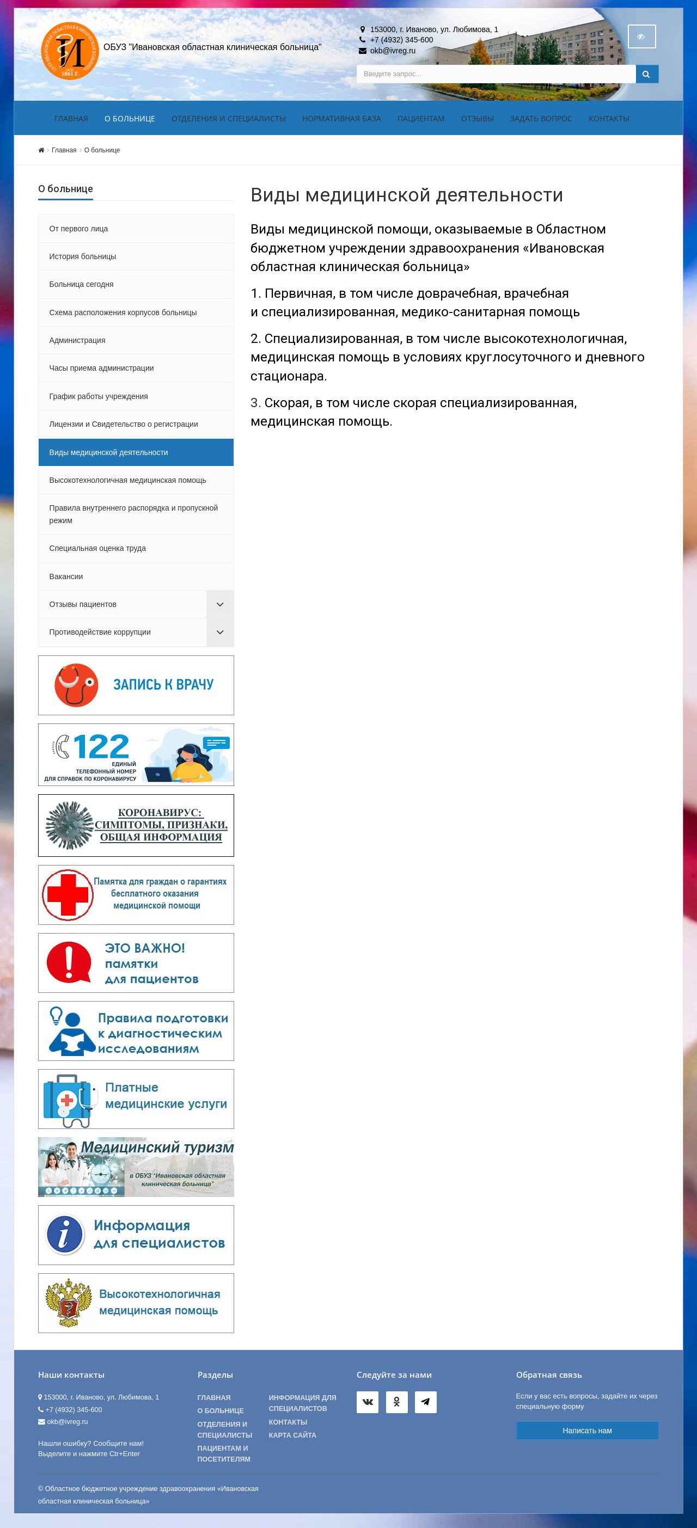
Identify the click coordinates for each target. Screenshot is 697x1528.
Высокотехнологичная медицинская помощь (128, 483)
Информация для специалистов (303, 1406)
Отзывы (477, 121)
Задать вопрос (541, 121)
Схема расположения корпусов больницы (123, 315)
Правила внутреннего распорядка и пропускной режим (134, 517)
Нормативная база (341, 121)
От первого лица (79, 232)
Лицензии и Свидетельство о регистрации (124, 427)
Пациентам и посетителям (224, 1457)
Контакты (609, 121)
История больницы (83, 259)
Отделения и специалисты (229, 121)
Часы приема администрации (102, 371)
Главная (71, 121)
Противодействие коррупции (100, 635)
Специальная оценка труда (98, 551)
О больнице (130, 121)
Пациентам (421, 121)
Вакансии (66, 579)
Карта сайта (292, 1439)
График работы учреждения (99, 399)
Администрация (78, 343)
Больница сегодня (82, 287)
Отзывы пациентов (83, 607)
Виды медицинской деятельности (109, 455)
